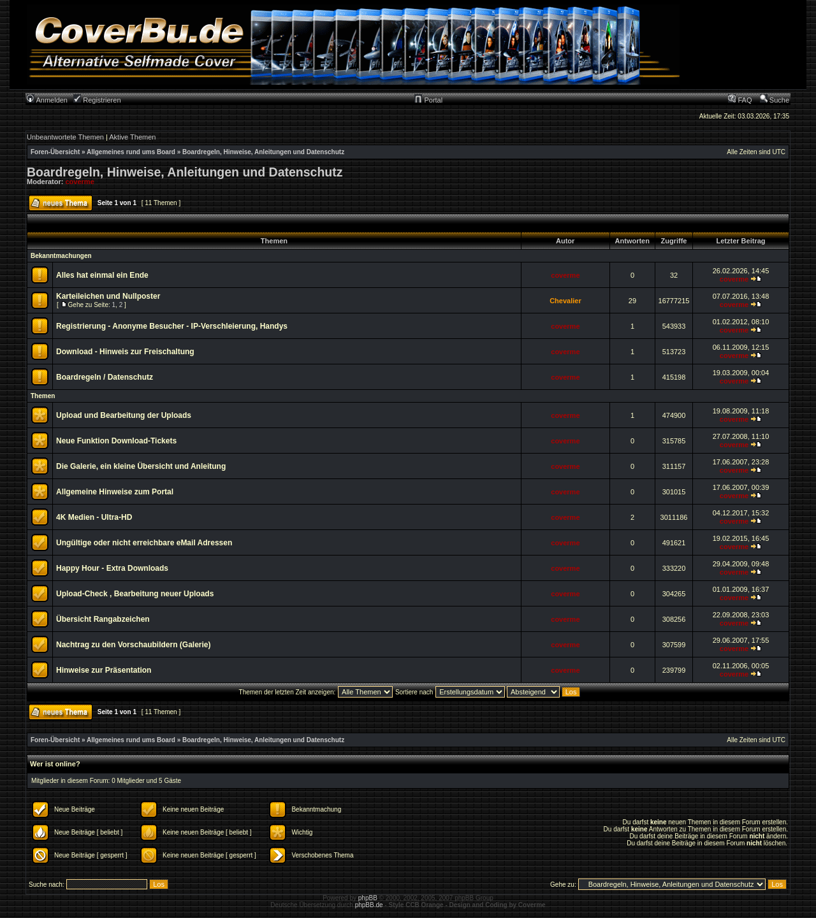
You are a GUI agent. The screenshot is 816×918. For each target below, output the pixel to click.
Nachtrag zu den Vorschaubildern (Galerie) (133, 644)
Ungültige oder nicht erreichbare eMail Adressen (144, 542)
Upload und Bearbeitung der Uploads (123, 415)
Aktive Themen (132, 137)
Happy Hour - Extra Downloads (112, 568)
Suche (774, 100)
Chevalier (565, 301)
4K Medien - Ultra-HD (94, 517)
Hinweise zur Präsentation (103, 670)
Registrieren (96, 100)
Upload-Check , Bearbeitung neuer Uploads (135, 593)
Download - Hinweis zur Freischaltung (125, 351)
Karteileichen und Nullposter (108, 296)
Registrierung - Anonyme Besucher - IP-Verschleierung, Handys (172, 326)
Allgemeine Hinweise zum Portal (114, 491)
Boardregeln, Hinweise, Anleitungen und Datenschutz (263, 151)
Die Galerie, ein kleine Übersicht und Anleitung (141, 466)
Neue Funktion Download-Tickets (116, 440)
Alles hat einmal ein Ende (102, 275)
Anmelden (47, 100)
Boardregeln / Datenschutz (104, 377)
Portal (428, 100)
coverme (80, 181)
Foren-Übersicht (55, 151)
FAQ (740, 100)
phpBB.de (369, 904)
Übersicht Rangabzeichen (103, 619)
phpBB (367, 897)
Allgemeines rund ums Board (131, 151)
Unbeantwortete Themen (65, 137)
